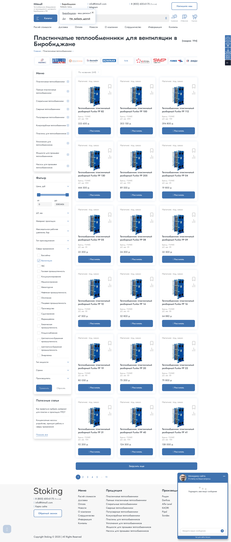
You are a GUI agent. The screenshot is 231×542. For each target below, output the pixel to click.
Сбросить (61, 388)
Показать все (42, 434)
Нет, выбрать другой (79, 18)
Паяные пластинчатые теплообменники (46, 91)
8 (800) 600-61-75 (140, 4)
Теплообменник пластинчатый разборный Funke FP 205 (136, 174)
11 (106, 477)
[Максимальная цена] (61, 204)
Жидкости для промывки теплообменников (47, 154)
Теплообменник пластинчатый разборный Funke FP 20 (136, 366)
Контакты (173, 27)
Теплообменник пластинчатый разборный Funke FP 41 (178, 431)
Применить (44, 388)
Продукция (114, 490)
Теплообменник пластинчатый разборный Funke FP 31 (94, 431)
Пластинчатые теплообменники (50, 81)
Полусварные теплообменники (50, 117)
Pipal (164, 511)
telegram (93, 7)
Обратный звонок (47, 513)
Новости (93, 27)
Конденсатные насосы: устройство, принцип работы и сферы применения (50, 423)
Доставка (63, 27)
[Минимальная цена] (44, 204)
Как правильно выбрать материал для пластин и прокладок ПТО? (51, 410)
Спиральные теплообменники (50, 101)
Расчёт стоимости (42, 27)
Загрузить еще (136, 466)
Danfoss (166, 500)
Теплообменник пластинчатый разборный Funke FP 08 (136, 238)
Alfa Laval (167, 504)
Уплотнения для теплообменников (44, 143)
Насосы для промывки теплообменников (46, 166)
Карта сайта (41, 506)
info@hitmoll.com (44, 502)
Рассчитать (94, 130)
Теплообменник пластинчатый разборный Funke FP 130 (94, 174)
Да (64, 18)
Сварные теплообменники (48, 109)
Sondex (165, 515)
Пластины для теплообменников (51, 133)
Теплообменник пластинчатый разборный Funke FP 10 (94, 302)
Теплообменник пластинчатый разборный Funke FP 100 (136, 110)
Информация (155, 27)
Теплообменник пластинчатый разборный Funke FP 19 (94, 366)
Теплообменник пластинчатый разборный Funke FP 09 (178, 238)
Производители (173, 490)
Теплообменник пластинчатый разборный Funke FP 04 (178, 174)
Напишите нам (184, 6)
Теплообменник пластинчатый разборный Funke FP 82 (94, 110)
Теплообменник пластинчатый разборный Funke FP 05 (94, 238)
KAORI (165, 508)
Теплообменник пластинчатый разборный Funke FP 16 (178, 302)
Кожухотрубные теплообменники (51, 125)
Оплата (78, 27)
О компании (111, 27)
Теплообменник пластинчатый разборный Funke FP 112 (178, 110)
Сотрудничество (133, 27)
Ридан (165, 496)
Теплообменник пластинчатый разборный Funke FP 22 (178, 366)
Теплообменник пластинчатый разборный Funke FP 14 (136, 302)
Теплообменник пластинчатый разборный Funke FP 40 (136, 431)
